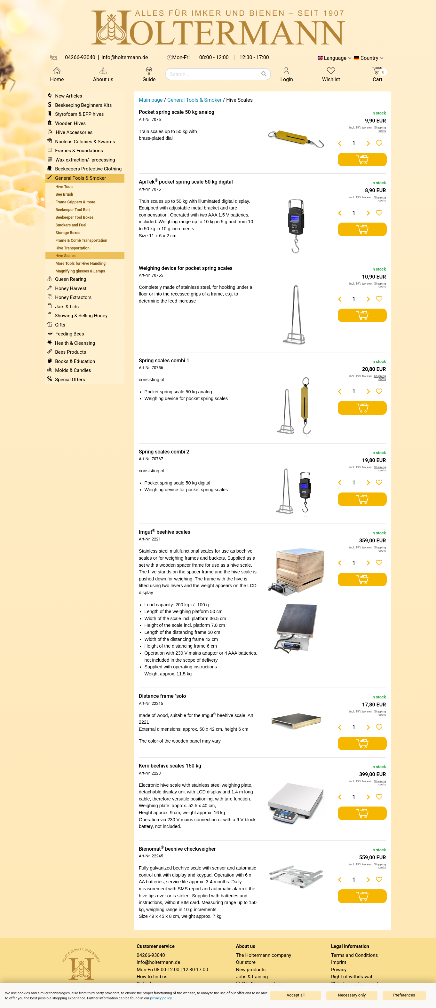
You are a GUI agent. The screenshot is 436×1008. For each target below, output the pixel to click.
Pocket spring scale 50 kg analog (176, 112)
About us (103, 74)
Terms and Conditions (354, 955)
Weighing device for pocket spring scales (186, 268)
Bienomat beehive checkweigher (177, 849)
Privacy (338, 970)
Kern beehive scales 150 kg (170, 766)
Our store (246, 962)
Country (369, 58)
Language (335, 58)
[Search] (264, 74)
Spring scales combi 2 (164, 452)
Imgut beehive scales (164, 532)
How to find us (152, 977)
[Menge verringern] (339, 143)
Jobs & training (252, 977)
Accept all (296, 995)
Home (57, 74)
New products (251, 970)
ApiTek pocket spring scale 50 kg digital (186, 182)
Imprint (338, 962)
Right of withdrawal (351, 977)
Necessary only (352, 995)
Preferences (404, 995)
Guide (148, 74)
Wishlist (331, 74)
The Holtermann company (263, 955)
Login (287, 74)
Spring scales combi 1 (164, 361)
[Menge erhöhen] (368, 143)
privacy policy (161, 998)
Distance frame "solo (162, 696)
